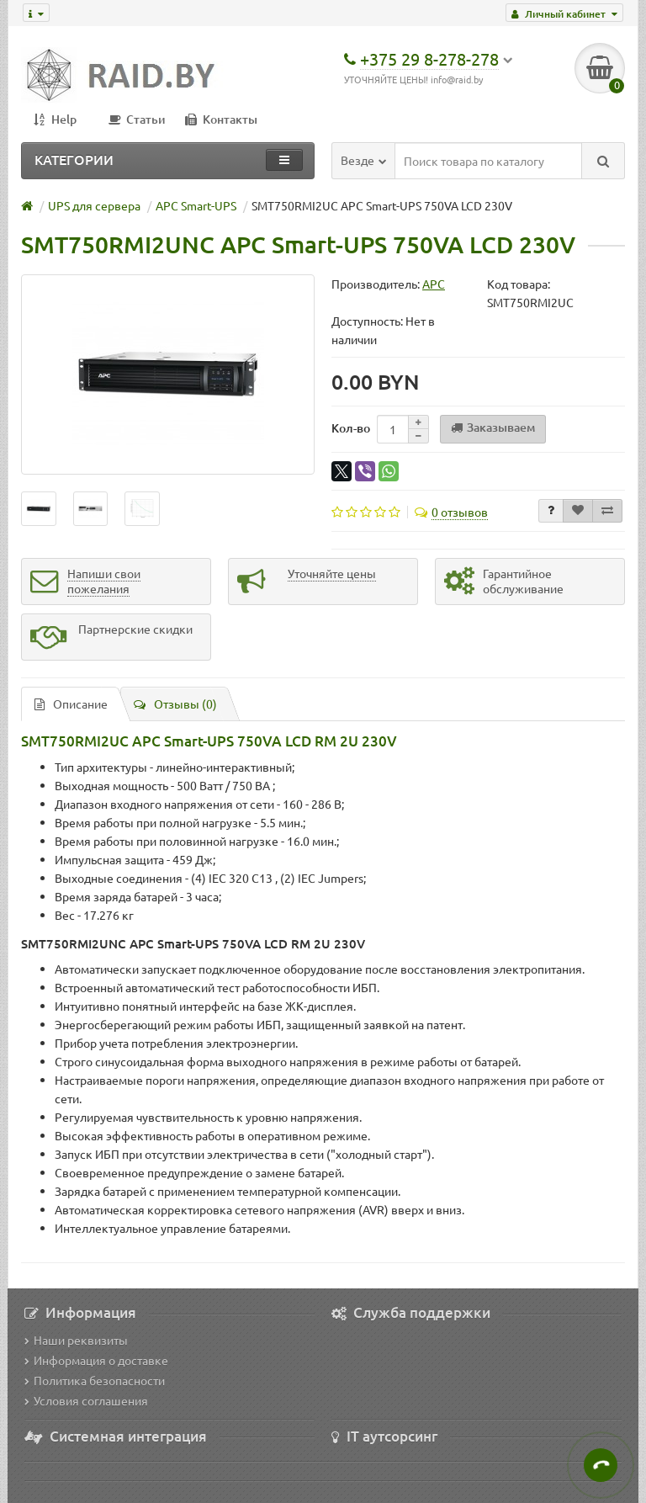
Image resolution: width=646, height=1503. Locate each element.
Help (55, 119)
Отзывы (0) (175, 703)
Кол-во (350, 428)
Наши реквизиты (76, 1339)
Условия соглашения (86, 1400)
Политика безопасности (94, 1380)
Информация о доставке (96, 1360)
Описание (71, 703)
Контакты (221, 119)
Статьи (137, 119)
